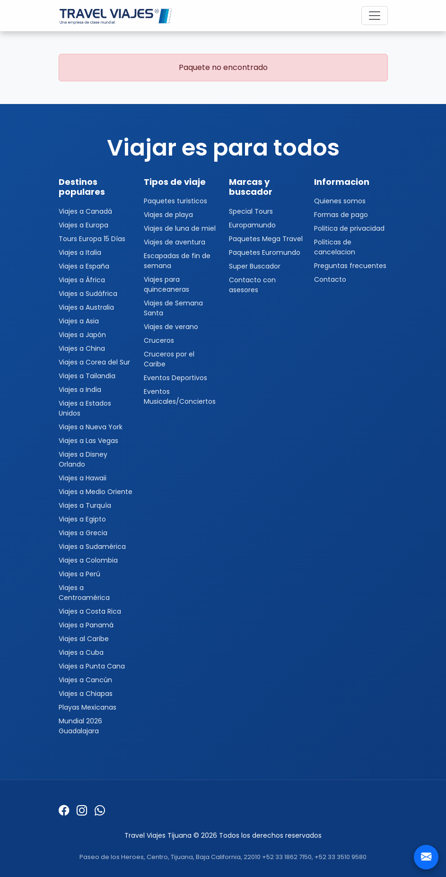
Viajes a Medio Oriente (95, 491)
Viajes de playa (168, 214)
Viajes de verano (171, 326)
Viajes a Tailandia (87, 376)
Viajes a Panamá (86, 625)
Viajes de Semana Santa (173, 308)
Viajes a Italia (80, 252)
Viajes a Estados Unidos (85, 408)
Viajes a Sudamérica (92, 546)
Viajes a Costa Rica (90, 611)
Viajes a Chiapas (86, 693)
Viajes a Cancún (85, 680)
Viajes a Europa (83, 225)
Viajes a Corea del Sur (94, 362)
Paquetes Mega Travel (266, 238)
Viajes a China (82, 348)
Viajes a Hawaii (82, 478)
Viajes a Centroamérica (84, 592)
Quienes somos (340, 201)
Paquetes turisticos (175, 201)
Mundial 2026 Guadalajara (80, 726)
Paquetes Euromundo (264, 252)
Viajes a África (82, 280)
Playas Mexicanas (87, 707)
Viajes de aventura (174, 242)
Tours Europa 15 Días (92, 238)
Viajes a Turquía (85, 505)
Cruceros (159, 340)
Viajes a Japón (82, 334)
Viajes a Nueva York (90, 427)
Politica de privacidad (349, 228)
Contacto (330, 279)
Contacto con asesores (252, 285)
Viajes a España (84, 266)
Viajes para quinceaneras (166, 284)
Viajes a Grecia (83, 533)
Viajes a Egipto (82, 519)
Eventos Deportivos (175, 377)
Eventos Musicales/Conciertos (180, 396)
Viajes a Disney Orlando (83, 459)
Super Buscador (254, 266)
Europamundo (252, 225)
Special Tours (251, 211)
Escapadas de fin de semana (177, 260)
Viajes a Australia (86, 307)
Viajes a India (80, 389)
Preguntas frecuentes (350, 265)
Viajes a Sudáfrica (88, 293)
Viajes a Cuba (81, 652)
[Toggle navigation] (374, 15)
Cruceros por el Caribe (169, 359)
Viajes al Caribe (84, 638)
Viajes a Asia (79, 321)
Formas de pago (341, 214)
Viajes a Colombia (88, 560)
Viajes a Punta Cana (92, 666)
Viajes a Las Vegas (88, 440)
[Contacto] (426, 857)
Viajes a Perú (79, 574)
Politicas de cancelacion (334, 247)
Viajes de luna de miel (180, 228)
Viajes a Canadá (85, 211)
